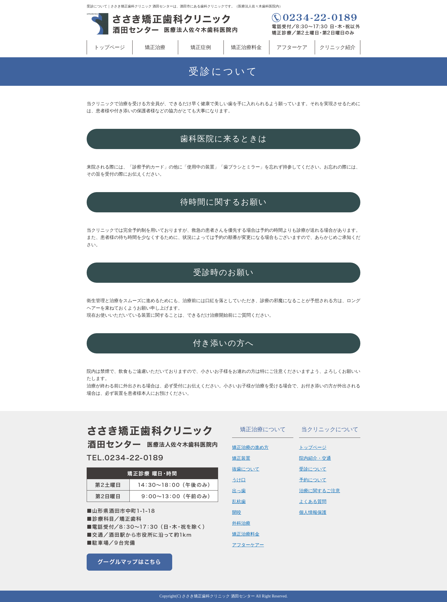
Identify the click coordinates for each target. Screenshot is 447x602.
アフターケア (292, 47)
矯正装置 (241, 458)
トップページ (109, 47)
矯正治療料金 (246, 47)
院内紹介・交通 (315, 458)
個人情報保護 (312, 512)
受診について (312, 469)
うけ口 (239, 479)
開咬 (236, 512)
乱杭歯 (239, 501)
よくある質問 (312, 501)
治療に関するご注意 (319, 490)
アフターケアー (248, 544)
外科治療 (241, 523)
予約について (312, 479)
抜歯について (245, 469)
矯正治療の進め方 (250, 447)
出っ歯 (239, 490)
